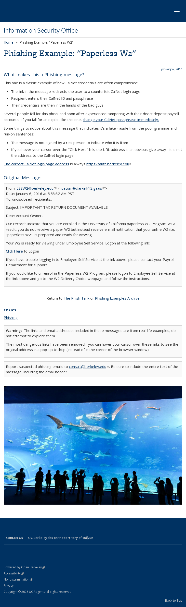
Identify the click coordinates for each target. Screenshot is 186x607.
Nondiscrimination (18, 579)
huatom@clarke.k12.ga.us (82, 188)
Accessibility (14, 573)
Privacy (8, 585)
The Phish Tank (76, 298)
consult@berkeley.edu (89, 366)
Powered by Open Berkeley (24, 567)
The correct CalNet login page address (36, 163)
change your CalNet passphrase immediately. (121, 119)
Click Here (14, 251)
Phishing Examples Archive (117, 298)
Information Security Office (41, 30)
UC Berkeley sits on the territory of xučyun (60, 537)
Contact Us (14, 537)
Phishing (11, 317)
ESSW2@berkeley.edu (36, 188)
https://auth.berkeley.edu (109, 163)
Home (8, 42)
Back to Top (173, 600)
